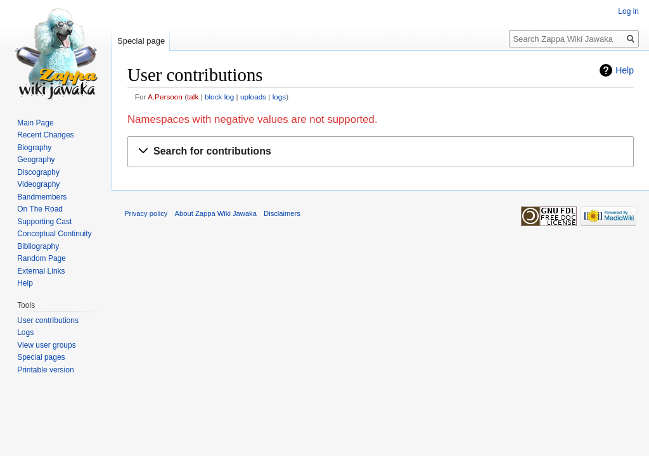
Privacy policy (145, 213)
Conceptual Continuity (54, 233)
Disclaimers (282, 213)
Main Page (35, 122)
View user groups (46, 345)
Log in (628, 11)
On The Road (40, 209)
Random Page (41, 258)
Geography (36, 159)
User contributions (48, 320)
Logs (25, 332)
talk (192, 96)
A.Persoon (165, 96)
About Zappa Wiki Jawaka (216, 213)
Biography (34, 147)
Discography (38, 172)
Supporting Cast (44, 221)
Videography (38, 184)
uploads (253, 96)
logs (279, 96)
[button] (380, 151)
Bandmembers (42, 197)
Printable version (45, 369)
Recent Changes (45, 134)
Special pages (41, 357)
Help (624, 70)
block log (219, 96)
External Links (41, 271)
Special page (141, 41)
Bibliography (38, 246)
